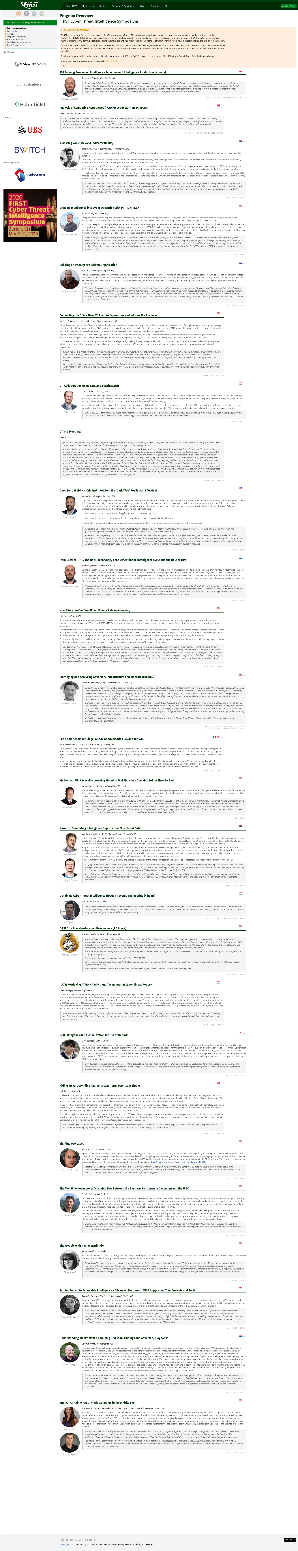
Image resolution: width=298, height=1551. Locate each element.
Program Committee (16, 36)
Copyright (64, 1544)
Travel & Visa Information (19, 42)
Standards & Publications (123, 6)
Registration (12, 31)
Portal (288, 6)
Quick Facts (12, 45)
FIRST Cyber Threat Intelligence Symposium (24, 22)
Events (143, 6)
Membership (88, 6)
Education (155, 6)
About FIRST (71, 6)
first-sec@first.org (112, 60)
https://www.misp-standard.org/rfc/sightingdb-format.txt (176, 1162)
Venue (10, 33)
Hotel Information (15, 39)
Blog (167, 6)
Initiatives (103, 6)
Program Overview (16, 28)
